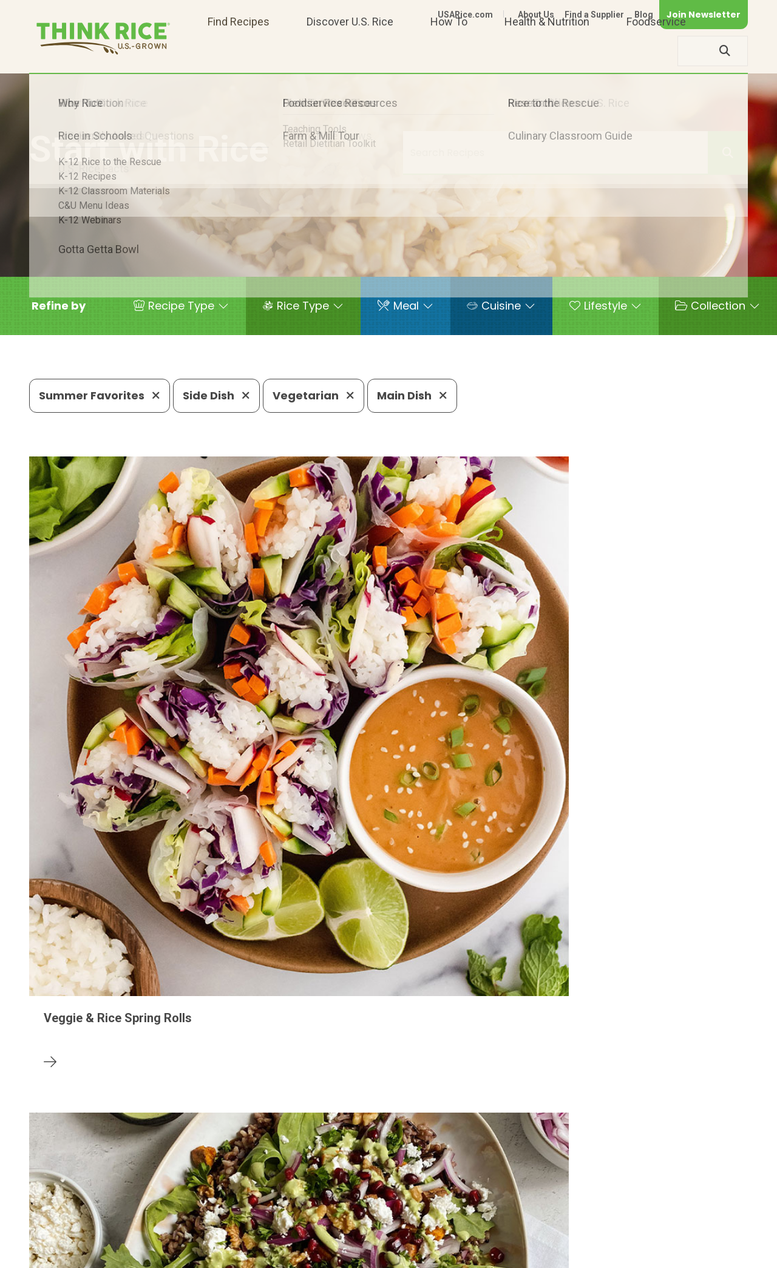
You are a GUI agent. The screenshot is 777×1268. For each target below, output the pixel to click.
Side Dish (216, 395)
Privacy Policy (588, 1254)
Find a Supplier (594, 14)
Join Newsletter (704, 14)
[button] (59, 306)
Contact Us (519, 1254)
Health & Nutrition (546, 50)
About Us (536, 14)
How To (448, 50)
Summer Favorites (99, 395)
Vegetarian (314, 395)
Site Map (652, 1254)
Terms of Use (714, 1254)
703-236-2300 (210, 1217)
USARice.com (465, 14)
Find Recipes (239, 50)
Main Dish (412, 395)
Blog (643, 14)
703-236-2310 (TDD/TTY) (463, 1217)
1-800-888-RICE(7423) (324, 1217)
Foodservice (656, 50)
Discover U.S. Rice (350, 50)
